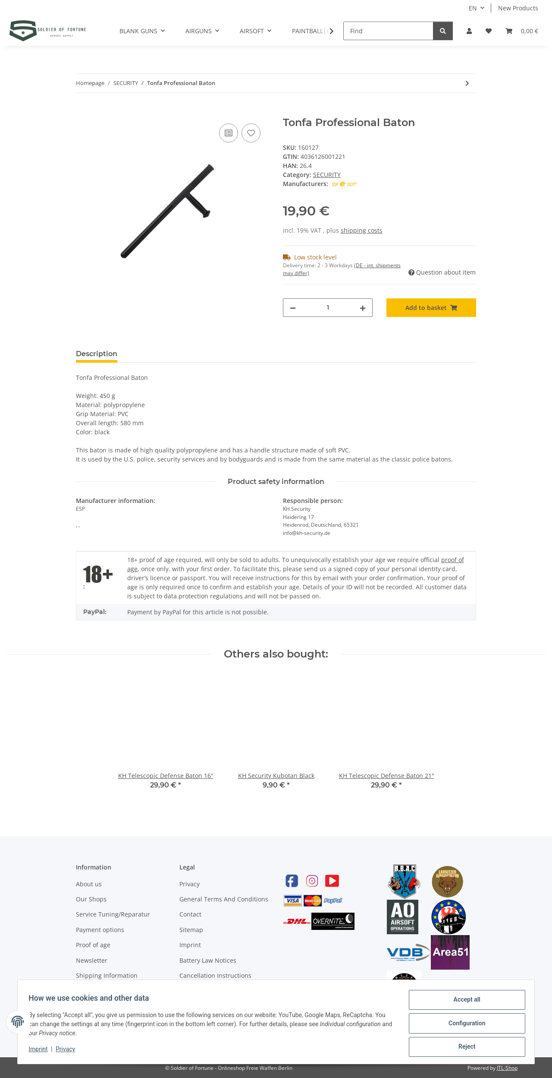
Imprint (190, 945)
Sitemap (191, 930)
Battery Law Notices (207, 960)
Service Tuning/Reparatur (113, 914)
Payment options (100, 930)
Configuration (463, 1024)
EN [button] (473, 8)
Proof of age (93, 945)
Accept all (464, 1002)
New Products (518, 8)
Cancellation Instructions (215, 975)
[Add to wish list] (251, 132)
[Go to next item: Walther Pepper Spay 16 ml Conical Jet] (467, 83)
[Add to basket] (83, 112)
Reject (464, 1047)
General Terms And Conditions (223, 899)
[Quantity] (328, 307)
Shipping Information (107, 975)
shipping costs (362, 230)
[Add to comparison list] (228, 132)
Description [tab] (96, 354)
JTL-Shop (507, 1068)
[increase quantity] (362, 307)
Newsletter (91, 960)
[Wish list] (489, 31)
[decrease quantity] (292, 307)
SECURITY (327, 175)
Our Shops (91, 899)
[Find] (388, 31)
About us (89, 884)
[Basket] (522, 31)
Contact (190, 914)
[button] (469, 31)
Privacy (189, 884)
